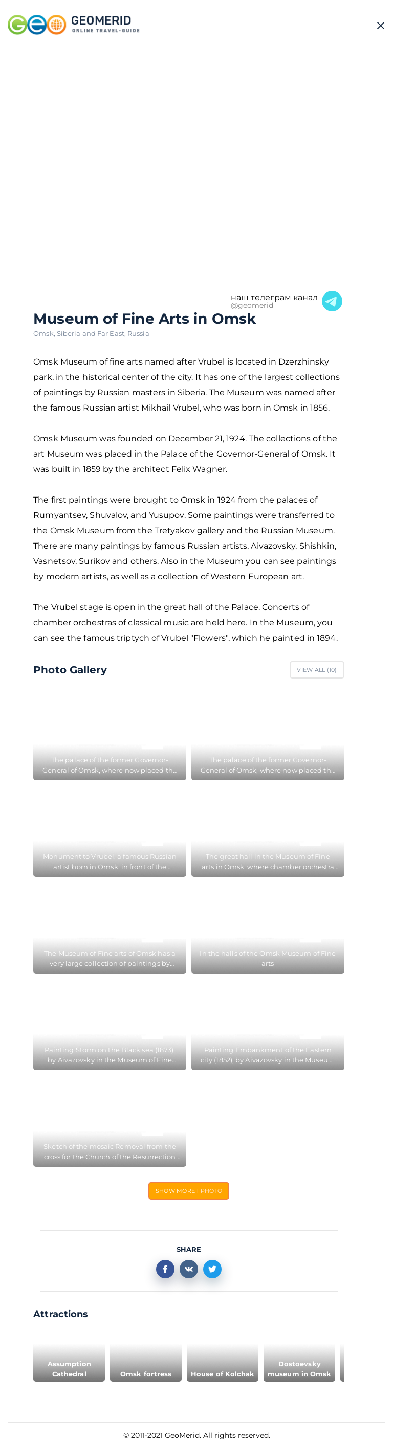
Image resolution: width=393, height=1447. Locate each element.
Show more (189, 1190)
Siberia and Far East (92, 333)
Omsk (45, 333)
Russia (138, 333)
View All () (317, 669)
